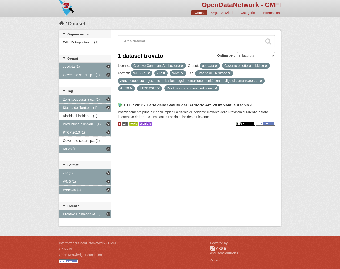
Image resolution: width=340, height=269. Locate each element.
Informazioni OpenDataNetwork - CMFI (87, 243)
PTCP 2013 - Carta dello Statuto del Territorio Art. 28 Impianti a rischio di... (190, 105)
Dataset (76, 23)
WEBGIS (145, 123)
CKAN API (66, 249)
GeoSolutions (227, 253)
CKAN (218, 248)
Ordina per (225, 55)
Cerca (199, 13)
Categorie (248, 13)
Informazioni (271, 13)
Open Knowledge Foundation (80, 255)
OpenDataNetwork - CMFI (241, 4)
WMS (133, 123)
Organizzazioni (222, 13)
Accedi (215, 260)
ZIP (125, 123)
